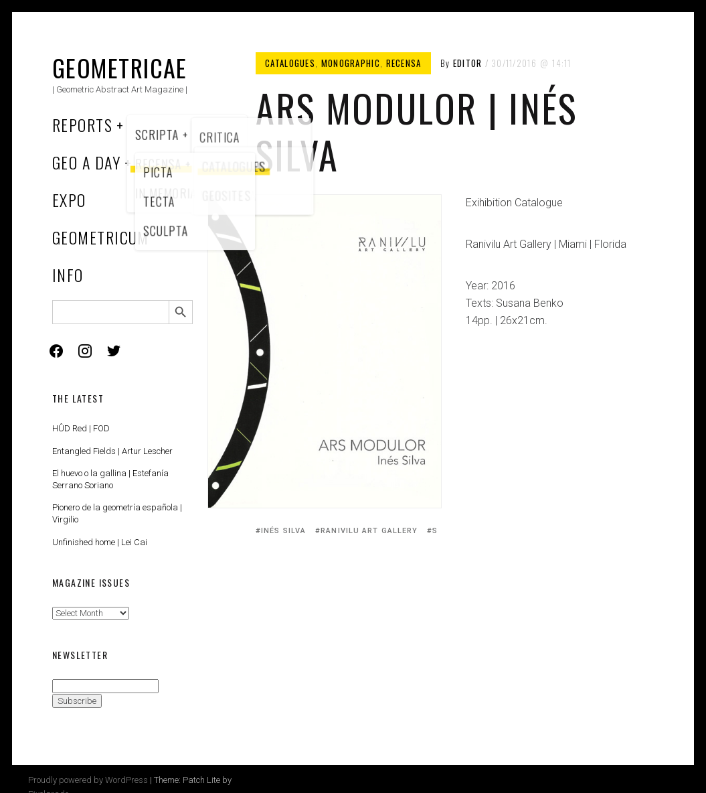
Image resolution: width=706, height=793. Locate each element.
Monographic (350, 63)
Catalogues (290, 63)
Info (68, 275)
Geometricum (100, 237)
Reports (82, 125)
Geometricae (119, 67)
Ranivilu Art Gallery (369, 530)
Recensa (404, 63)
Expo (69, 200)
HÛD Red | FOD (81, 428)
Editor (467, 63)
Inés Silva (283, 530)
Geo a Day (86, 162)
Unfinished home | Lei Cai (99, 542)
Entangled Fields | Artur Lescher (112, 451)
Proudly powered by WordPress (88, 780)
